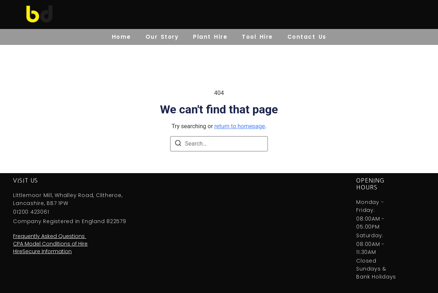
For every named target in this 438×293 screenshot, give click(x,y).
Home (121, 37)
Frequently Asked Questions (49, 236)
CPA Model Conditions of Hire (50, 243)
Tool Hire (257, 37)
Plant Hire (210, 37)
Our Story (162, 37)
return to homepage (239, 126)
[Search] (178, 144)
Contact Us (307, 37)
